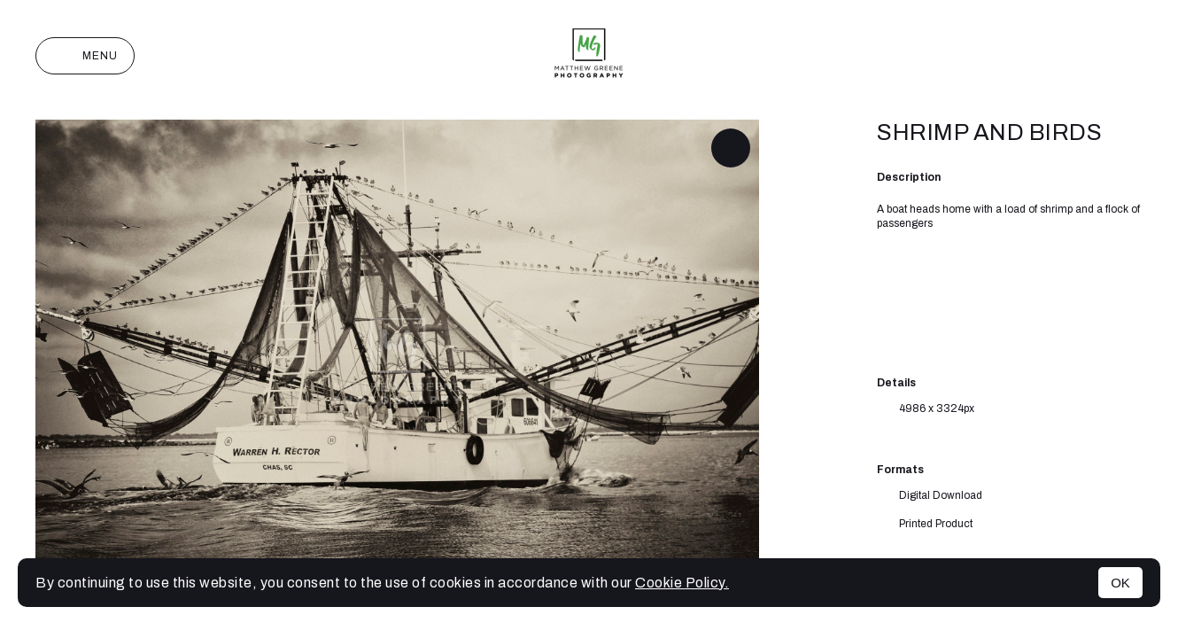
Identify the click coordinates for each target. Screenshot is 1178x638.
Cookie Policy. (682, 582)
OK (1120, 582)
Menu (85, 55)
